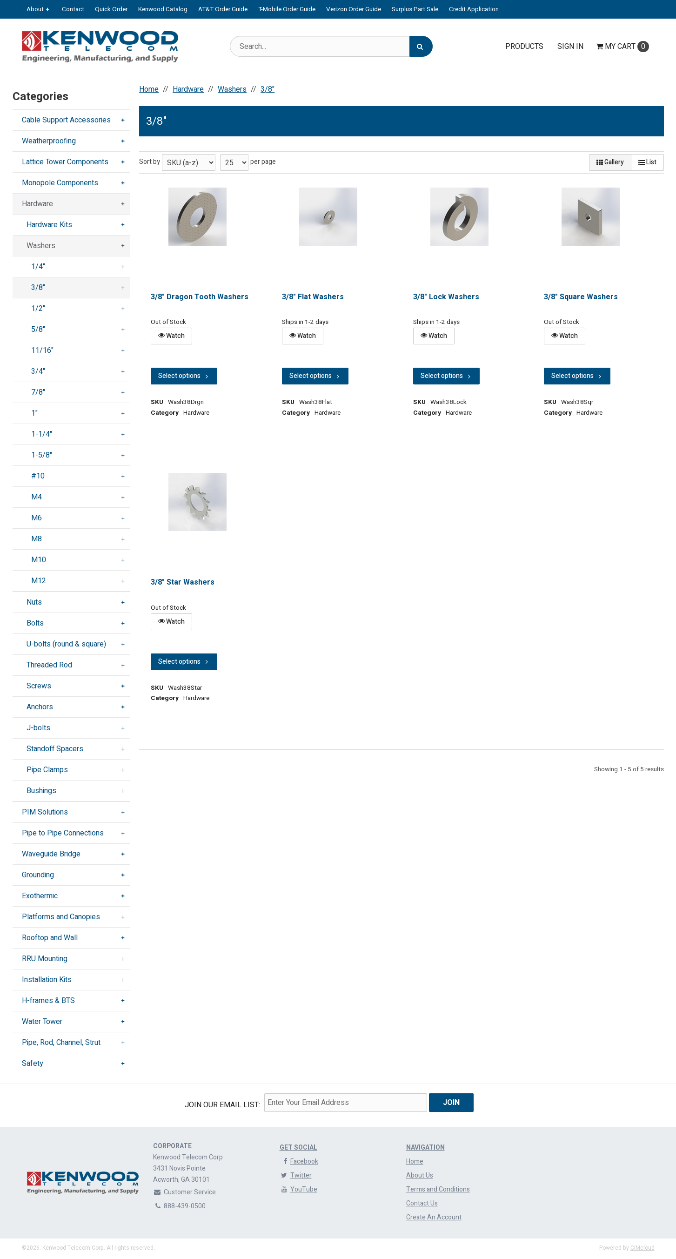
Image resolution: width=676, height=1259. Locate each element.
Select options (184, 376)
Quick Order (111, 9)
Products (524, 46)
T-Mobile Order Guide (286, 9)
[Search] (421, 46)
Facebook (299, 1161)
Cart (622, 46)
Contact (73, 9)
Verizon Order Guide (353, 9)
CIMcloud (642, 1248)
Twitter (296, 1175)
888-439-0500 (179, 1206)
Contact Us (422, 1203)
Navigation (425, 1147)
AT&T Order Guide (223, 9)
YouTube (298, 1189)
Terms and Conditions (438, 1189)
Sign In (570, 46)
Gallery (610, 162)
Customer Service (184, 1192)
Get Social (298, 1147)
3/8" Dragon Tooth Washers (199, 297)
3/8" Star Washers (182, 582)
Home (414, 1161)
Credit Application (474, 9)
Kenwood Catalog (162, 9)
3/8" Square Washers (581, 297)
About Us (419, 1175)
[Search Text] (331, 46)
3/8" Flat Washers (313, 297)
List (647, 162)
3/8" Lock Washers (446, 297)
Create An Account (434, 1217)
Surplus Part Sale (415, 9)
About (35, 9)
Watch (171, 336)
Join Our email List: (222, 1105)
